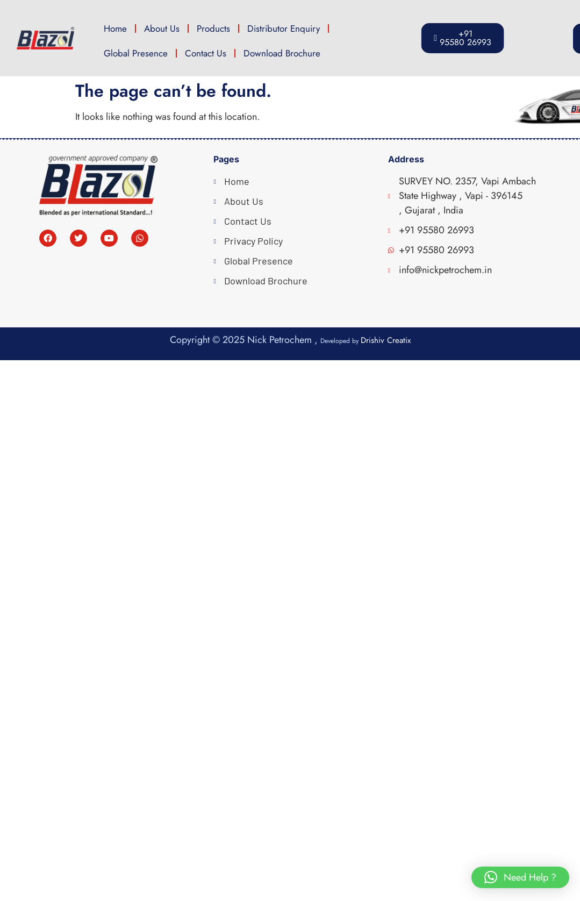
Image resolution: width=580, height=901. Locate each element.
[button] (520, 877)
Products (213, 28)
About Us (162, 28)
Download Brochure (282, 53)
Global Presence (136, 53)
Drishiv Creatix (386, 340)
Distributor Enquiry (283, 28)
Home (115, 28)
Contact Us (205, 53)
